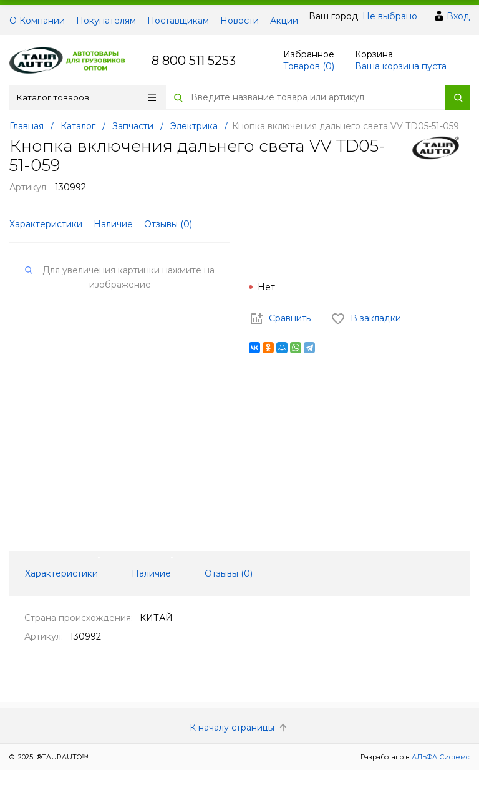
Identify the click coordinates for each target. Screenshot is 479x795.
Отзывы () (168, 224)
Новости (239, 20)
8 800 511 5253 (194, 60)
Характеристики (45, 224)
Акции (284, 20)
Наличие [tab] (151, 573)
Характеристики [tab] (61, 573)
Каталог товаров (86, 97)
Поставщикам (178, 20)
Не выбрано (389, 16)
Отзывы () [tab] (229, 573)
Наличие (114, 224)
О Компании (37, 20)
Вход (458, 16)
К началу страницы (239, 727)
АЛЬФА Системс (440, 757)
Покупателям (106, 20)
